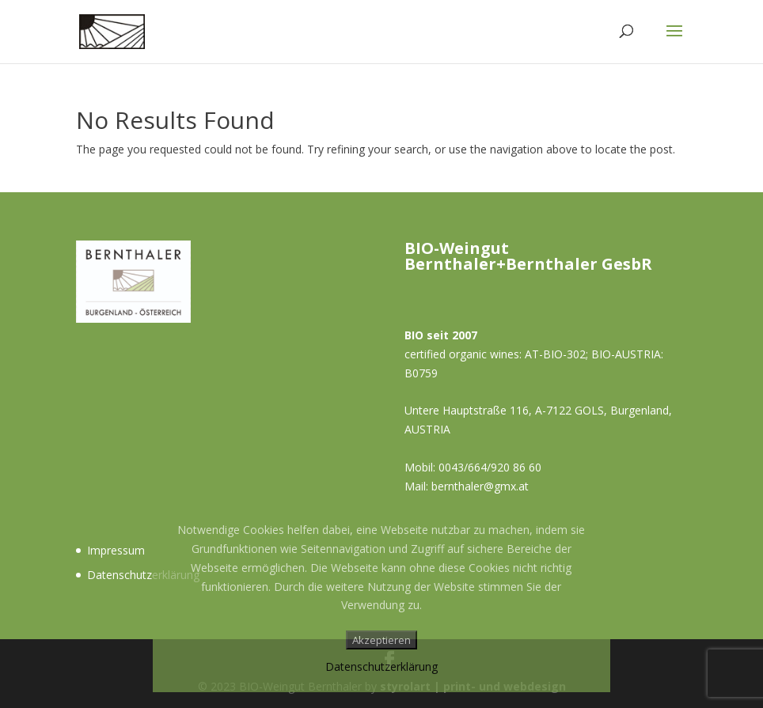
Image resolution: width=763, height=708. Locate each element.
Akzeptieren (381, 640)
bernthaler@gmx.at (480, 486)
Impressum (116, 550)
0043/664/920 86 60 (489, 467)
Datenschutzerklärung (143, 574)
